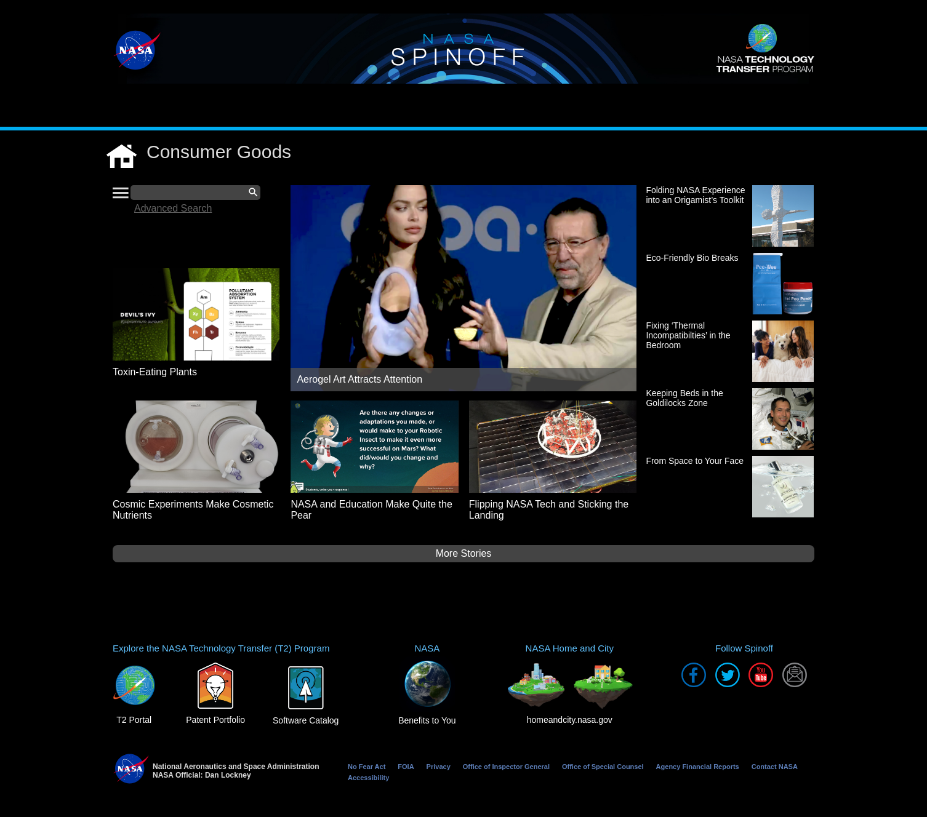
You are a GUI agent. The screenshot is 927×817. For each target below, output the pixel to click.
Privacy (439, 766)
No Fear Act (366, 766)
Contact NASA (775, 766)
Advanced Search (173, 208)
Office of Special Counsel (603, 766)
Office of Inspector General (506, 766)
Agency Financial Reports (697, 766)
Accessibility (368, 777)
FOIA (406, 766)
